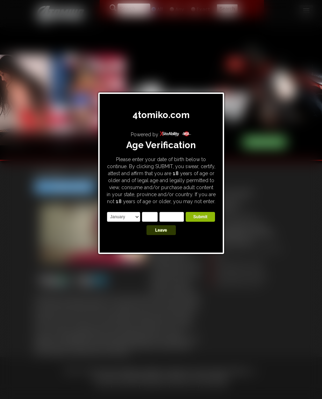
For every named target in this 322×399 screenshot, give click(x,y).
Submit (200, 216)
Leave (161, 230)
